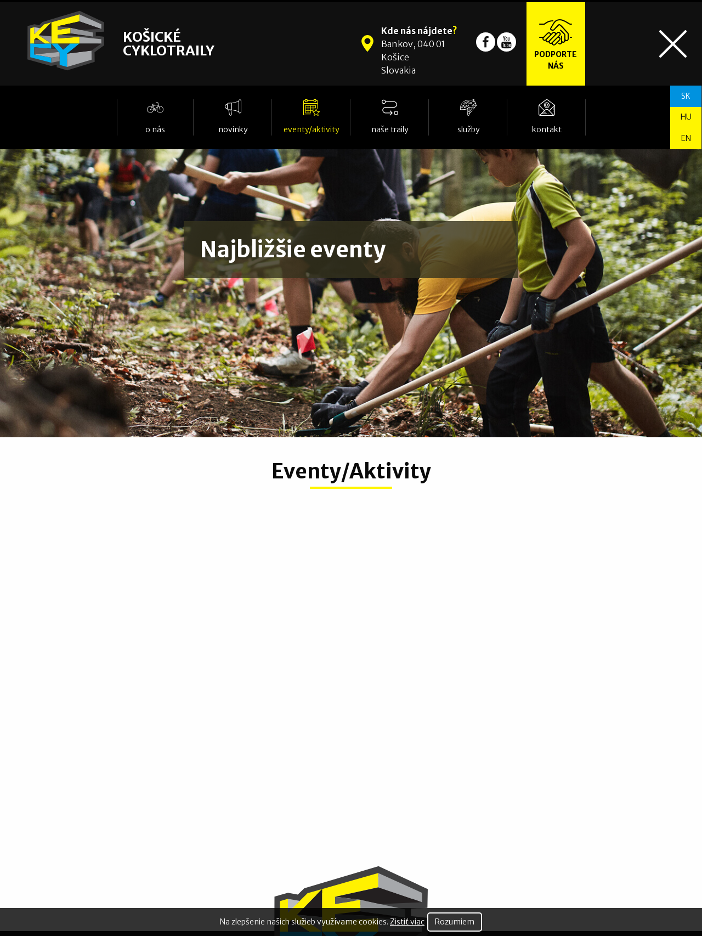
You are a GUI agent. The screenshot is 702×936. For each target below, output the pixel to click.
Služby (468, 129)
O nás (155, 129)
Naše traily (390, 129)
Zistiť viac (407, 922)
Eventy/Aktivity (311, 129)
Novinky (233, 129)
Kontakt (547, 129)
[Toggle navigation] (672, 44)
